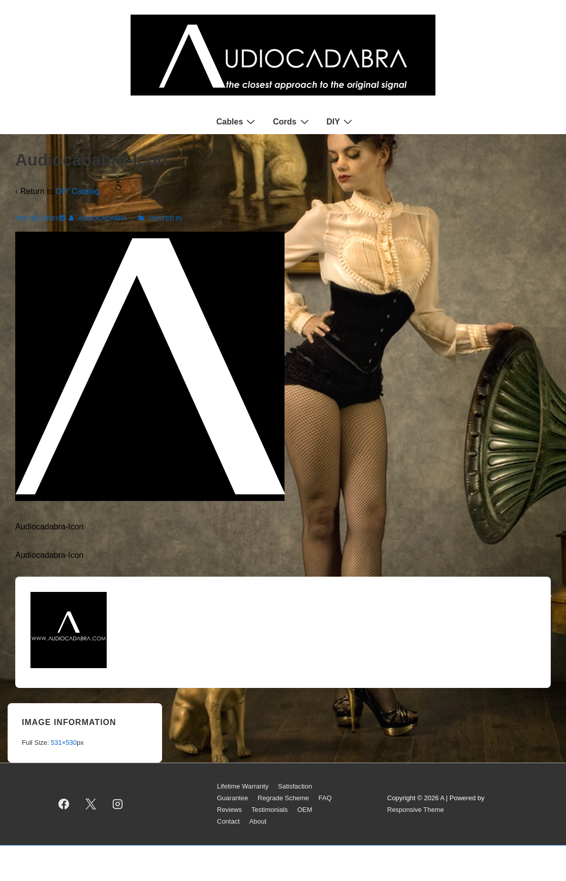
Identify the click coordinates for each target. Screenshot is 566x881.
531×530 (64, 742)
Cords (292, 121)
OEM (304, 809)
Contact (228, 821)
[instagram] (118, 804)
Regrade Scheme (283, 798)
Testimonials (269, 809)
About (257, 821)
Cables (237, 121)
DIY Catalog (78, 191)
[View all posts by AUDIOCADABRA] (98, 218)
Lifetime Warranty (242, 786)
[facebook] (64, 804)
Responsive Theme (415, 809)
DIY (341, 121)
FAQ (325, 798)
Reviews (229, 809)
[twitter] (91, 804)
